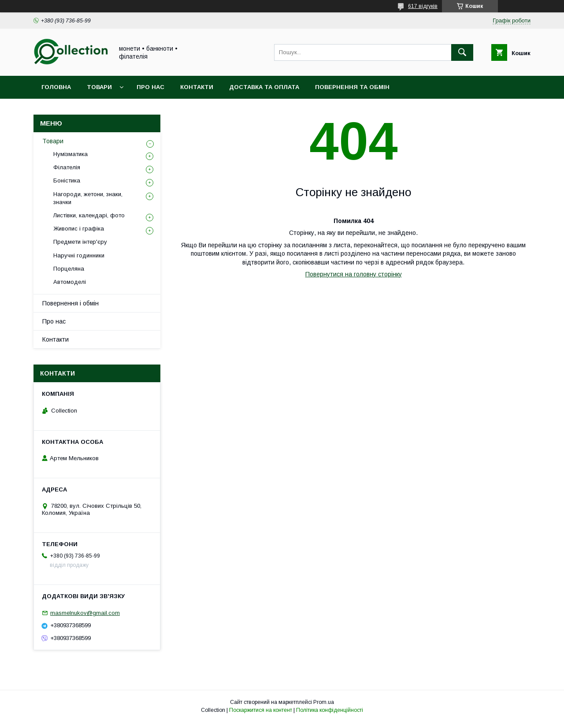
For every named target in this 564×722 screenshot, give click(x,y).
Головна (56, 87)
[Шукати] (462, 52)
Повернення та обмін (352, 87)
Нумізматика (70, 154)
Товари (99, 87)
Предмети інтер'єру (80, 241)
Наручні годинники (78, 255)
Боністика (66, 180)
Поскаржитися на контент (260, 710)
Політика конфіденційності (329, 710)
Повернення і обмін (70, 303)
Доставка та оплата (264, 87)
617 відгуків (423, 6)
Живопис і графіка (78, 228)
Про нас (150, 87)
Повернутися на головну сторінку (353, 274)
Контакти (196, 87)
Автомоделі (69, 282)
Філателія (66, 167)
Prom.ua (323, 702)
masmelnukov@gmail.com (85, 613)
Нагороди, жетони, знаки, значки (87, 198)
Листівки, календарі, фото (89, 215)
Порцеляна (68, 268)
